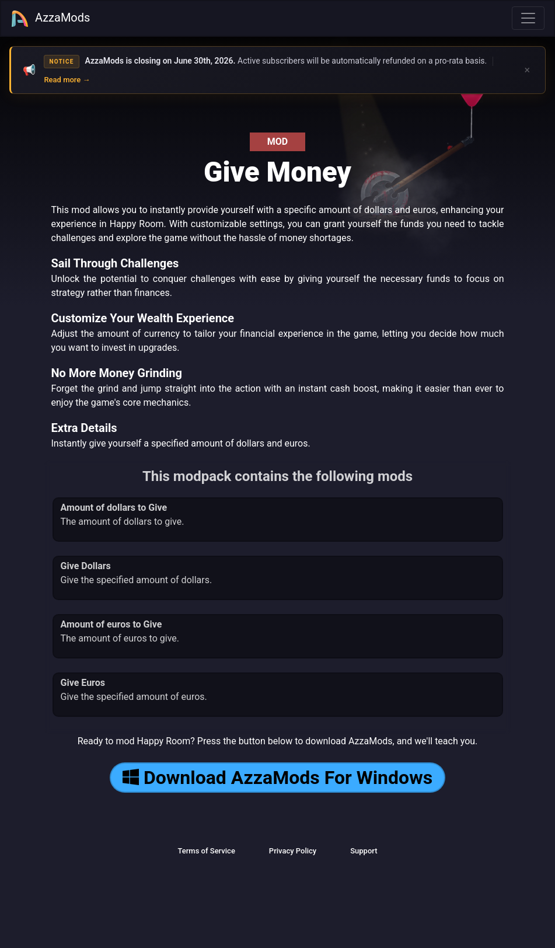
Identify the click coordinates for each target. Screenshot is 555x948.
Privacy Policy (292, 850)
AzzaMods (50, 18)
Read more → (67, 79)
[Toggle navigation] (528, 18)
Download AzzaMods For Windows (277, 777)
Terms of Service (206, 850)
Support (363, 850)
